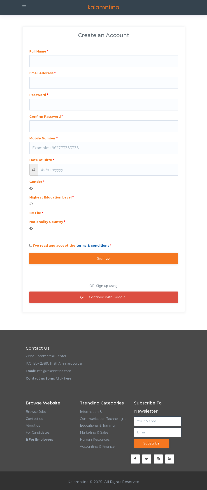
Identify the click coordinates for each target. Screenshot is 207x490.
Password (37, 95)
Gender (35, 182)
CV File (35, 213)
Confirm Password (45, 117)
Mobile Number (42, 138)
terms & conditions (92, 246)
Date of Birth (40, 160)
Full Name (37, 51)
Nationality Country (46, 222)
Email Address (41, 73)
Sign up (103, 258)
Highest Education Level (50, 197)
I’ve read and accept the (69, 246)
